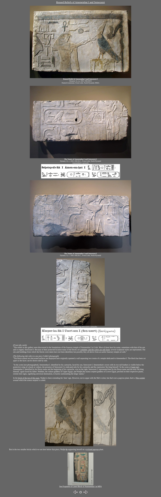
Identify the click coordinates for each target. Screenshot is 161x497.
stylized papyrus (92, 449)
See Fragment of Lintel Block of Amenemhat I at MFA (80, 486)
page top (135, 367)
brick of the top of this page (28, 378)
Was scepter (140, 378)
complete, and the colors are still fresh (95, 350)
